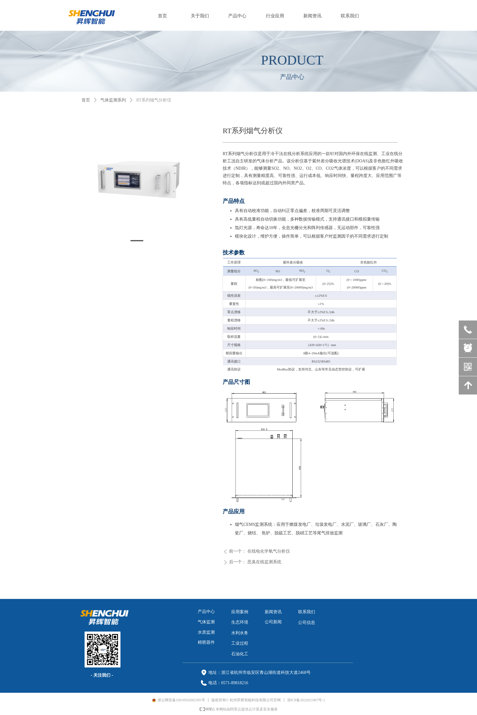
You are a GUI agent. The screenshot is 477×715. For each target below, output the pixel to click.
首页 (86, 100)
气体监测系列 (113, 100)
